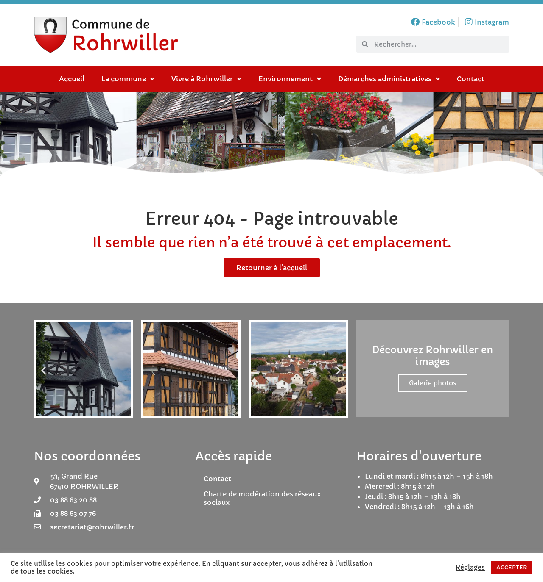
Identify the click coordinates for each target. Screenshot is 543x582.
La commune (127, 78)
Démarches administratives (389, 78)
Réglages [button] (470, 567)
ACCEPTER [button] (511, 567)
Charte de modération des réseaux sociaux (262, 498)
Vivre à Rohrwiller (206, 78)
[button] (43, 370)
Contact (470, 79)
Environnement (289, 78)
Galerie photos (432, 383)
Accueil (71, 79)
